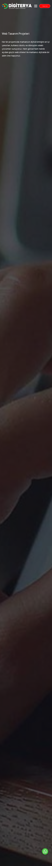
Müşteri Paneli (44, 6)
